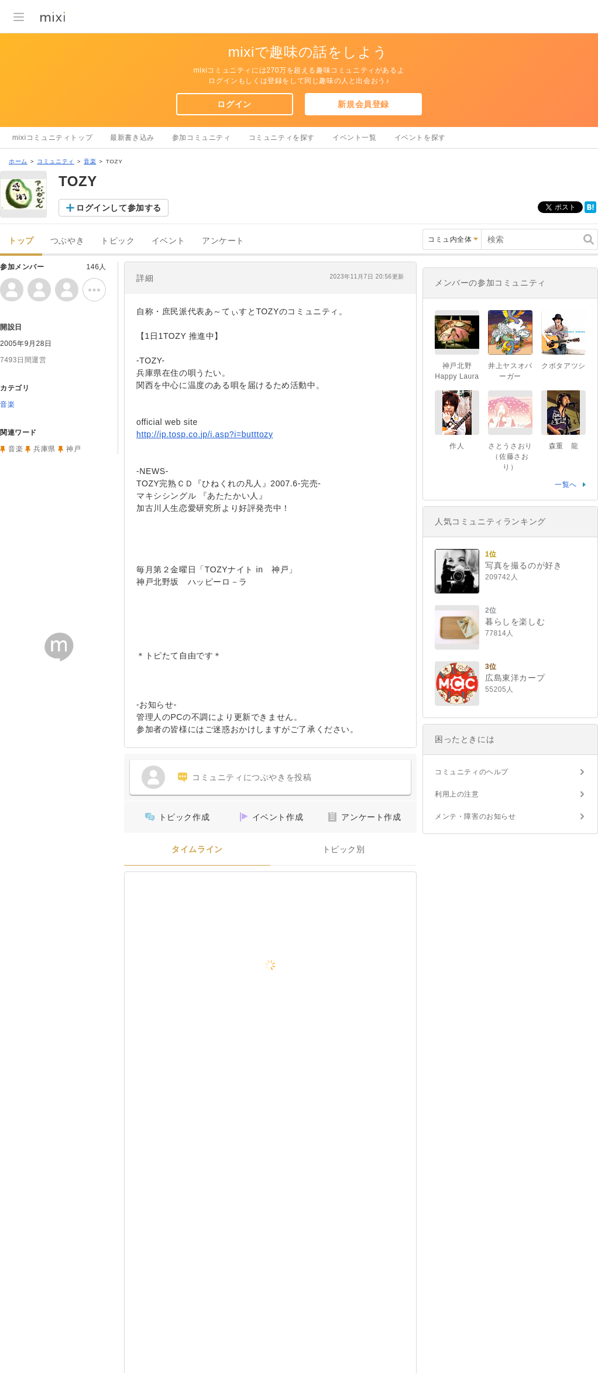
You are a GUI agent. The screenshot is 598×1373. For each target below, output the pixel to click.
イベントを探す (420, 137)
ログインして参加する (118, 207)
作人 (456, 446)
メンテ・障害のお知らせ (475, 816)
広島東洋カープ (515, 677)
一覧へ (566, 484)
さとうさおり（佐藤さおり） (510, 456)
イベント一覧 (354, 137)
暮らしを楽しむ (515, 621)
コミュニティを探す (282, 137)
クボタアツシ (563, 366)
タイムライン (197, 849)
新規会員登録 (363, 104)
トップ (21, 240)
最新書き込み (132, 137)
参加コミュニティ (201, 137)
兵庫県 (44, 449)
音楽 (90, 161)
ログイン (234, 104)
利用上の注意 (457, 794)
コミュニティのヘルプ (471, 772)
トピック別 (343, 849)
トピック (118, 240)
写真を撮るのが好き (523, 565)
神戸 (73, 449)
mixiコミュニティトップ (52, 137)
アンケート (223, 240)
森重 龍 (563, 446)
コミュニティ (55, 161)
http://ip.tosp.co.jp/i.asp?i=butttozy (204, 434)
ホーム (18, 161)
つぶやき (67, 240)
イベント (168, 240)
